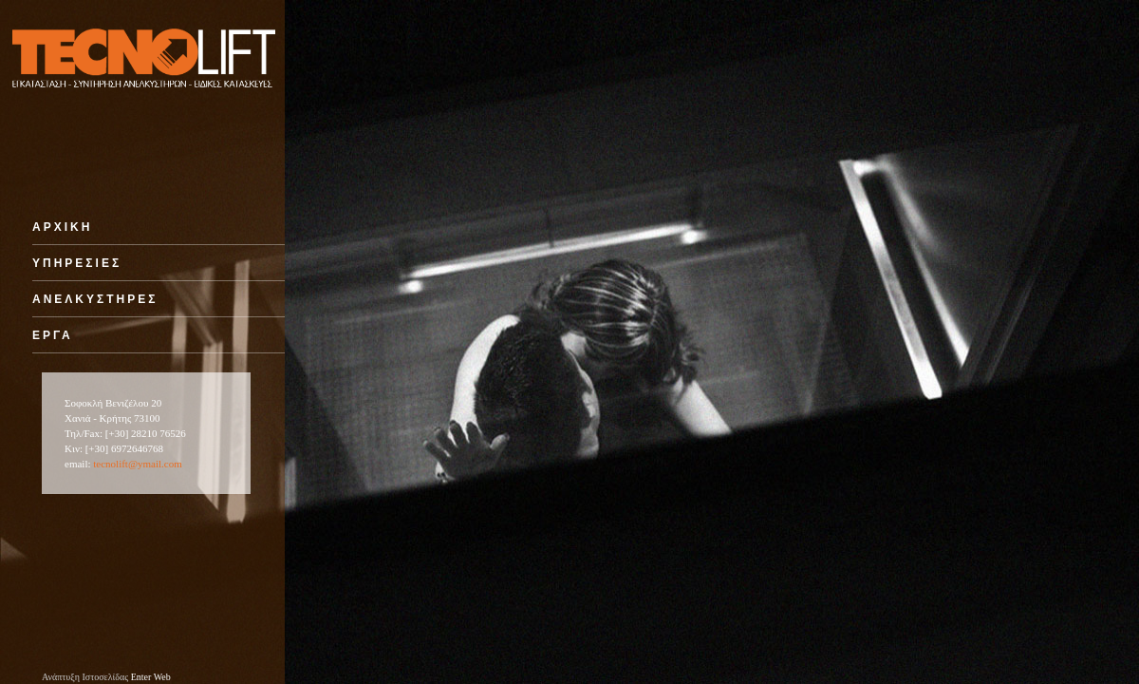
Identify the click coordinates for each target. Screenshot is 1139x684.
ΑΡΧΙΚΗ (62, 227)
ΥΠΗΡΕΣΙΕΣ (76, 263)
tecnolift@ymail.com (137, 463)
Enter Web (151, 677)
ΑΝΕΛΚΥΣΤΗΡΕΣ (95, 299)
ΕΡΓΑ (52, 335)
